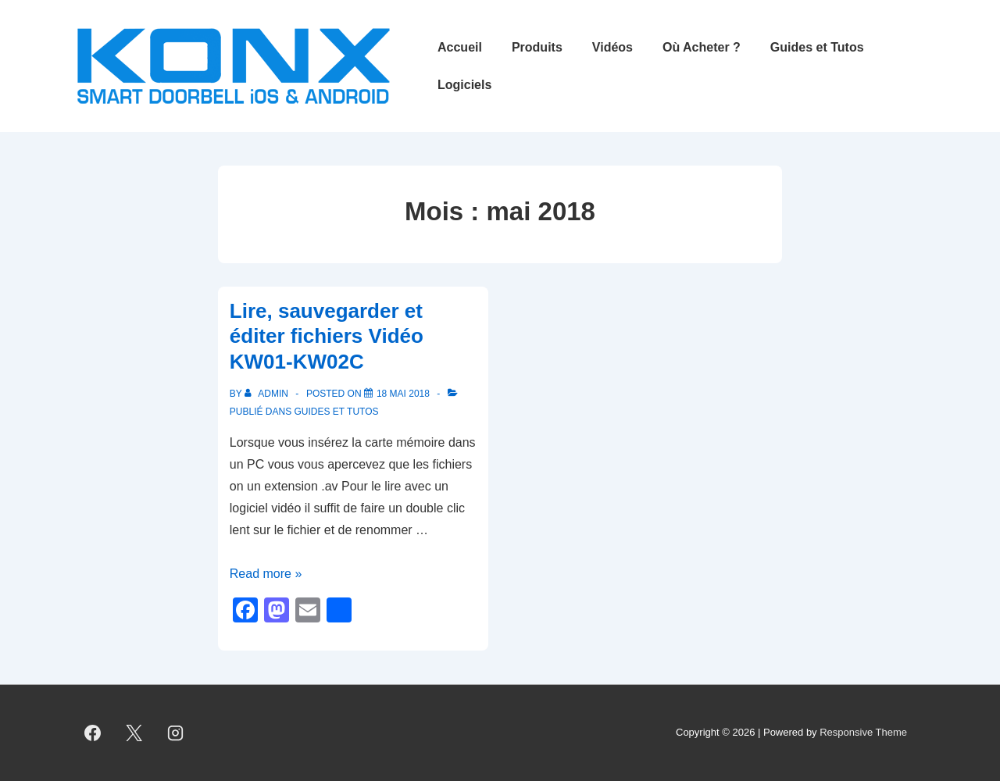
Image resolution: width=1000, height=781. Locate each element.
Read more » (266, 573)
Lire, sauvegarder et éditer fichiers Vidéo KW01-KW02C (326, 336)
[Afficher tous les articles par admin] (268, 393)
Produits (537, 47)
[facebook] (93, 733)
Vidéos (612, 47)
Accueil (460, 47)
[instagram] (176, 733)
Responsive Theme (863, 732)
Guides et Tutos (817, 47)
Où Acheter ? (701, 47)
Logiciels (464, 84)
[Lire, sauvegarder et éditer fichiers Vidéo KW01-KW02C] (403, 393)
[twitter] (134, 733)
